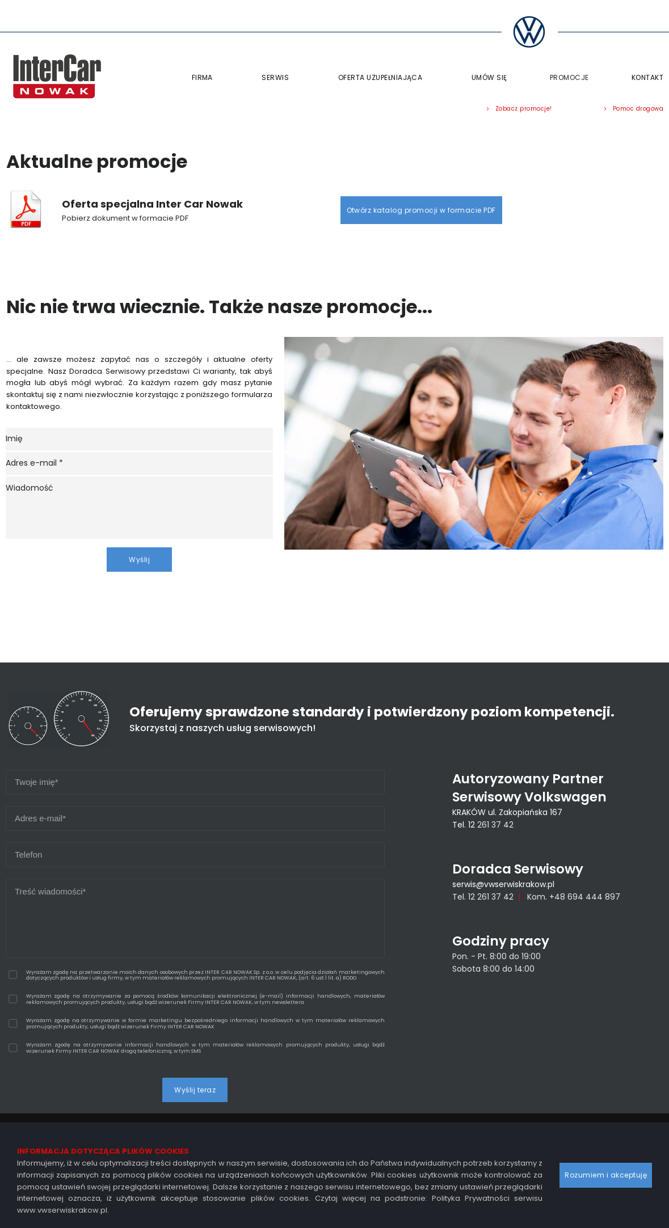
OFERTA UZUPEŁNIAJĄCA (383, 77)
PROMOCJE (569, 77)
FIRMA (206, 77)
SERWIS (278, 77)
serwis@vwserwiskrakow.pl (503, 890)
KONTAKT (647, 77)
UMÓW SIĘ (489, 77)
